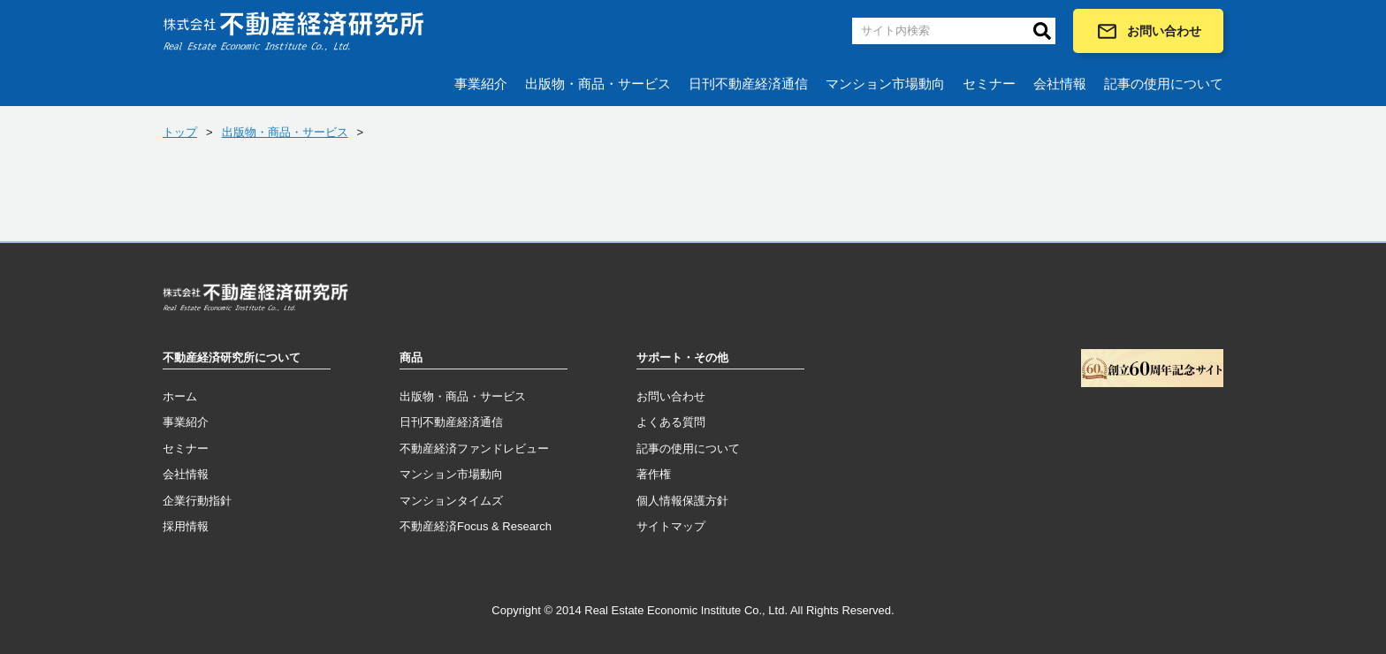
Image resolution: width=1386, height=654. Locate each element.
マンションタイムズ (451, 500)
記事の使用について (1163, 83)
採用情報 (186, 526)
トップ (180, 132)
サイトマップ (670, 526)
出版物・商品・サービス (598, 83)
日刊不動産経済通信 (748, 83)
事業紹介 (480, 83)
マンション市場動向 (885, 83)
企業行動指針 (197, 500)
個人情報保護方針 (682, 500)
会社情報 (1059, 83)
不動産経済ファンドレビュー (474, 448)
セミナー (989, 83)
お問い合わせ (1148, 31)
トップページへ (255, 300)
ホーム (180, 396)
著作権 (653, 474)
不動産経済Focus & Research (476, 526)
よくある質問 (670, 422)
